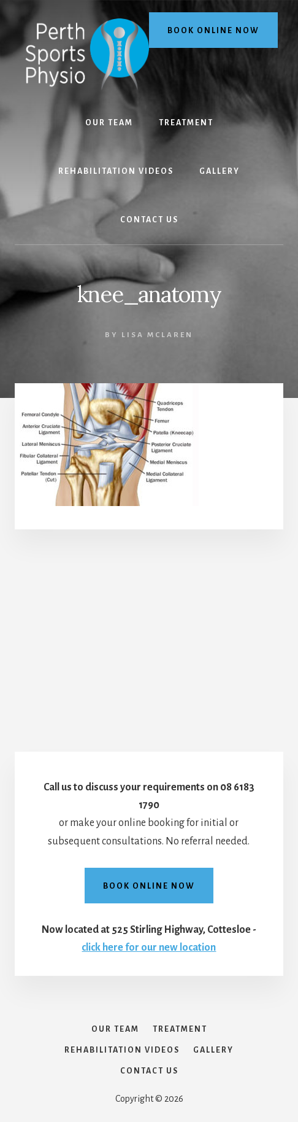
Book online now (213, 30)
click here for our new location (149, 947)
